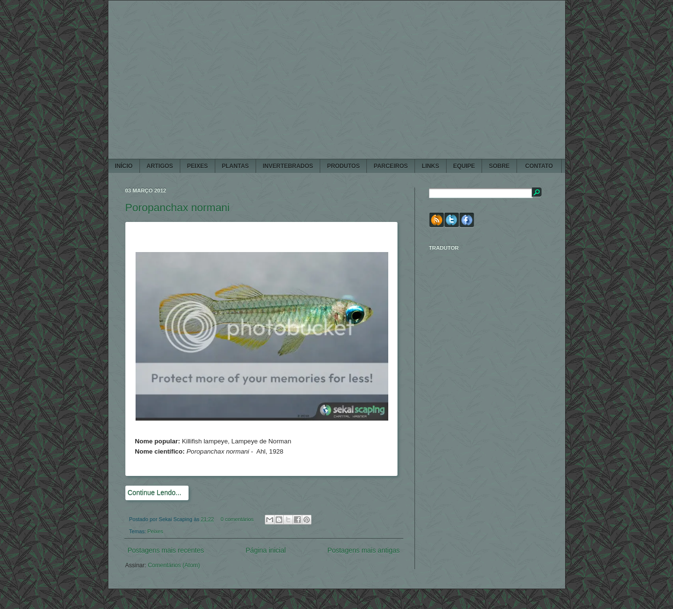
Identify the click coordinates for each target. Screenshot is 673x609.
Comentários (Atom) (174, 565)
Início (123, 166)
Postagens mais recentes (166, 550)
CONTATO (538, 166)
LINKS (430, 166)
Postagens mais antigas (364, 550)
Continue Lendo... (155, 492)
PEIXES (197, 166)
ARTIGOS (160, 166)
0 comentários (237, 519)
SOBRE (499, 166)
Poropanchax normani (177, 208)
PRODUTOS (343, 166)
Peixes (155, 531)
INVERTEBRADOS (288, 166)
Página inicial (266, 550)
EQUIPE (464, 166)
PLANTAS (235, 166)
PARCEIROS (391, 166)
